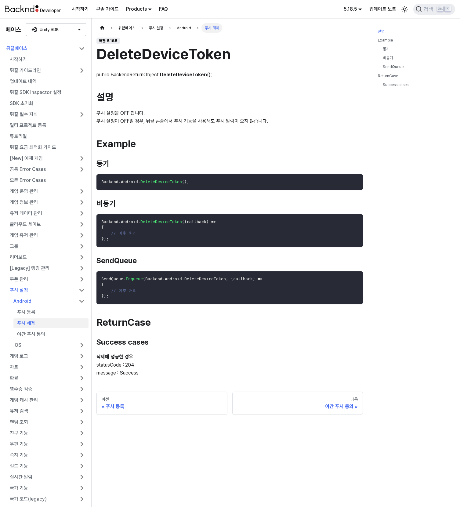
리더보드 (18, 257)
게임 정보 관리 (24, 202)
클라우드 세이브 (25, 224)
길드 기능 (19, 466)
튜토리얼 (18, 136)
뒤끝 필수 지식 (24, 114)
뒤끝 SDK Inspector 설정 (35, 92)
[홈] (102, 28)
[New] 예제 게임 (26, 158)
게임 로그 (19, 356)
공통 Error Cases (28, 169)
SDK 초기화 (21, 103)
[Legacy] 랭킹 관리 (29, 268)
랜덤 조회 (19, 422)
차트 (14, 367)
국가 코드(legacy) (28, 499)
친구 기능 (19, 433)
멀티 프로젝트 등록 (28, 125)
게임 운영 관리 (24, 191)
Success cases (395, 84)
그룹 (14, 246)
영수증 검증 (21, 389)
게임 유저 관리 (24, 235)
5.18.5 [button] (350, 9)
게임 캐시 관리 (24, 400)
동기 (386, 49)
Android (22, 301)
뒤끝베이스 (16, 48)
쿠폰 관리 (19, 279)
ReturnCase (388, 76)
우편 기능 (19, 444)
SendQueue (393, 66)
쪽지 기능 (19, 455)
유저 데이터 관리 (26, 213)
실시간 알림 (21, 477)
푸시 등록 (26, 312)
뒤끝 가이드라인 (25, 70)
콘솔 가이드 (107, 9)
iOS (17, 345)
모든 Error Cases (28, 180)
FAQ (163, 9)
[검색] (434, 9)
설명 (381, 31)
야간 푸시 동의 (31, 334)
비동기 (388, 58)
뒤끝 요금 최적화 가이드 (33, 147)
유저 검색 (19, 411)
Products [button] (136, 9)
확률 (14, 378)
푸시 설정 (19, 290)
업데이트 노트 (382, 9)
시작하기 (80, 9)
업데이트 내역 (23, 81)
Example (385, 40)
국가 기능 (19, 488)
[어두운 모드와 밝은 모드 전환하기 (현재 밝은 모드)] (405, 9)
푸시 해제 (26, 323)
